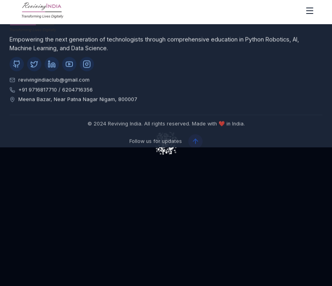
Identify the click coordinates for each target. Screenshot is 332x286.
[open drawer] (310, 12)
